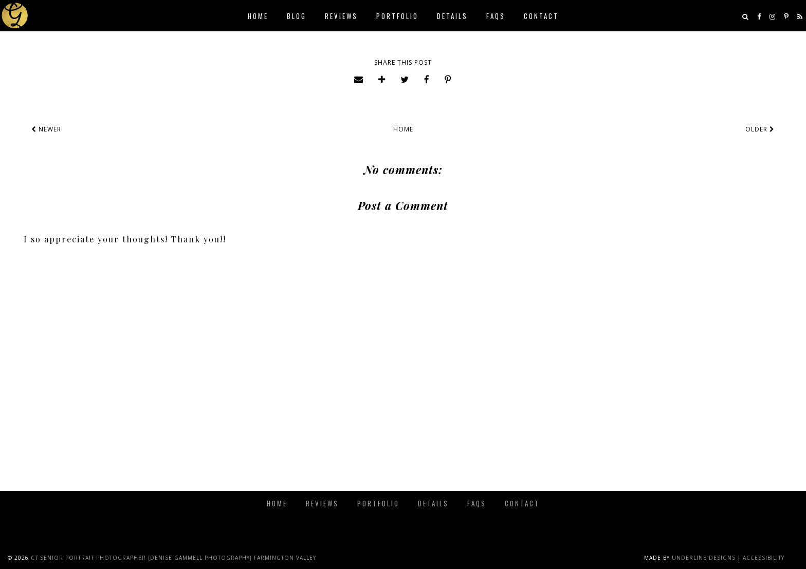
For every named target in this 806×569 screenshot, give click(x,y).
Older (760, 129)
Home (258, 16)
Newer (46, 129)
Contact (541, 16)
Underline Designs (704, 557)
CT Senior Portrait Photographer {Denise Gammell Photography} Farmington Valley (173, 557)
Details (452, 16)
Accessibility (763, 557)
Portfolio (397, 16)
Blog (296, 16)
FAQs (495, 16)
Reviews (341, 16)
